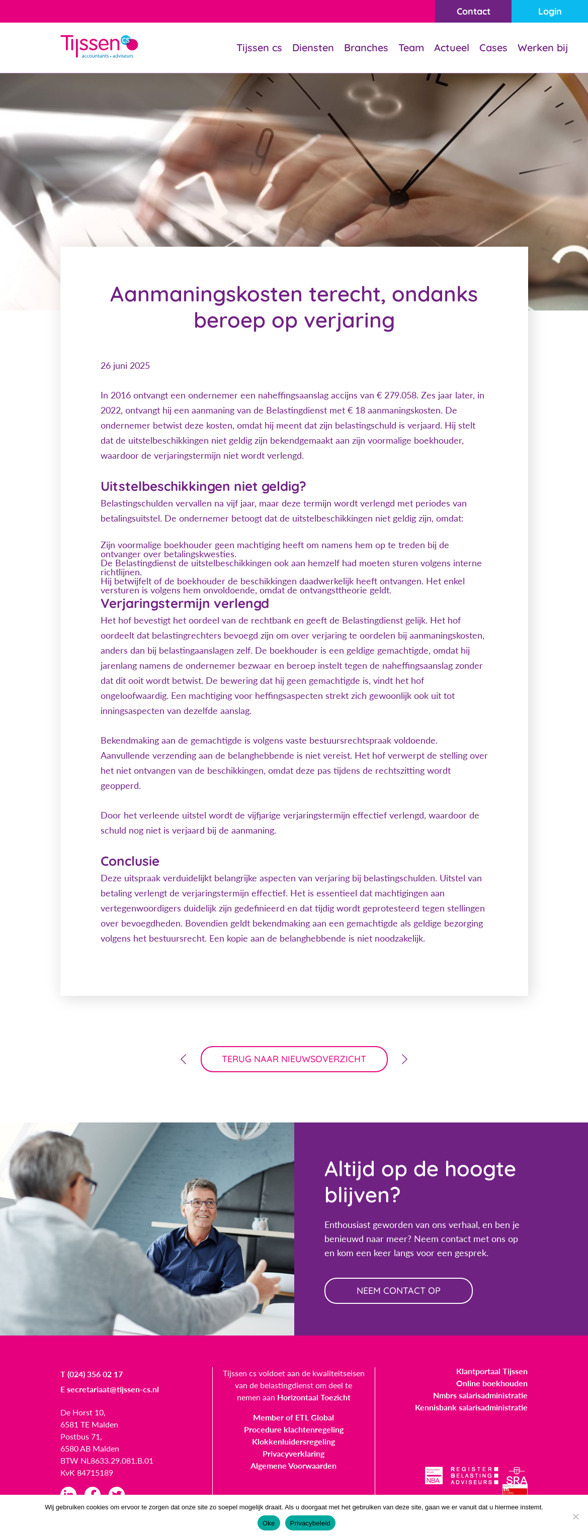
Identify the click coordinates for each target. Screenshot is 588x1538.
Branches (366, 47)
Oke (269, 1523)
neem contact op (399, 1290)
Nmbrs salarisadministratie (480, 1395)
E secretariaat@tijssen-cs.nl (109, 1389)
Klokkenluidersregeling (293, 1441)
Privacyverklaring (293, 1453)
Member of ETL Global (293, 1417)
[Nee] (575, 1516)
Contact (473, 11)
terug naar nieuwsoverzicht (294, 1059)
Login (550, 11)
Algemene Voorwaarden (293, 1465)
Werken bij (543, 47)
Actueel (451, 47)
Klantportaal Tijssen (492, 1371)
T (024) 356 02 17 (91, 1374)
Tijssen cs (259, 47)
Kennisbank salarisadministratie (471, 1407)
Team (411, 47)
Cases (493, 47)
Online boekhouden (492, 1383)
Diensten (313, 47)
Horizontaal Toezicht (314, 1397)
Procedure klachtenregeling (294, 1429)
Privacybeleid (310, 1523)
